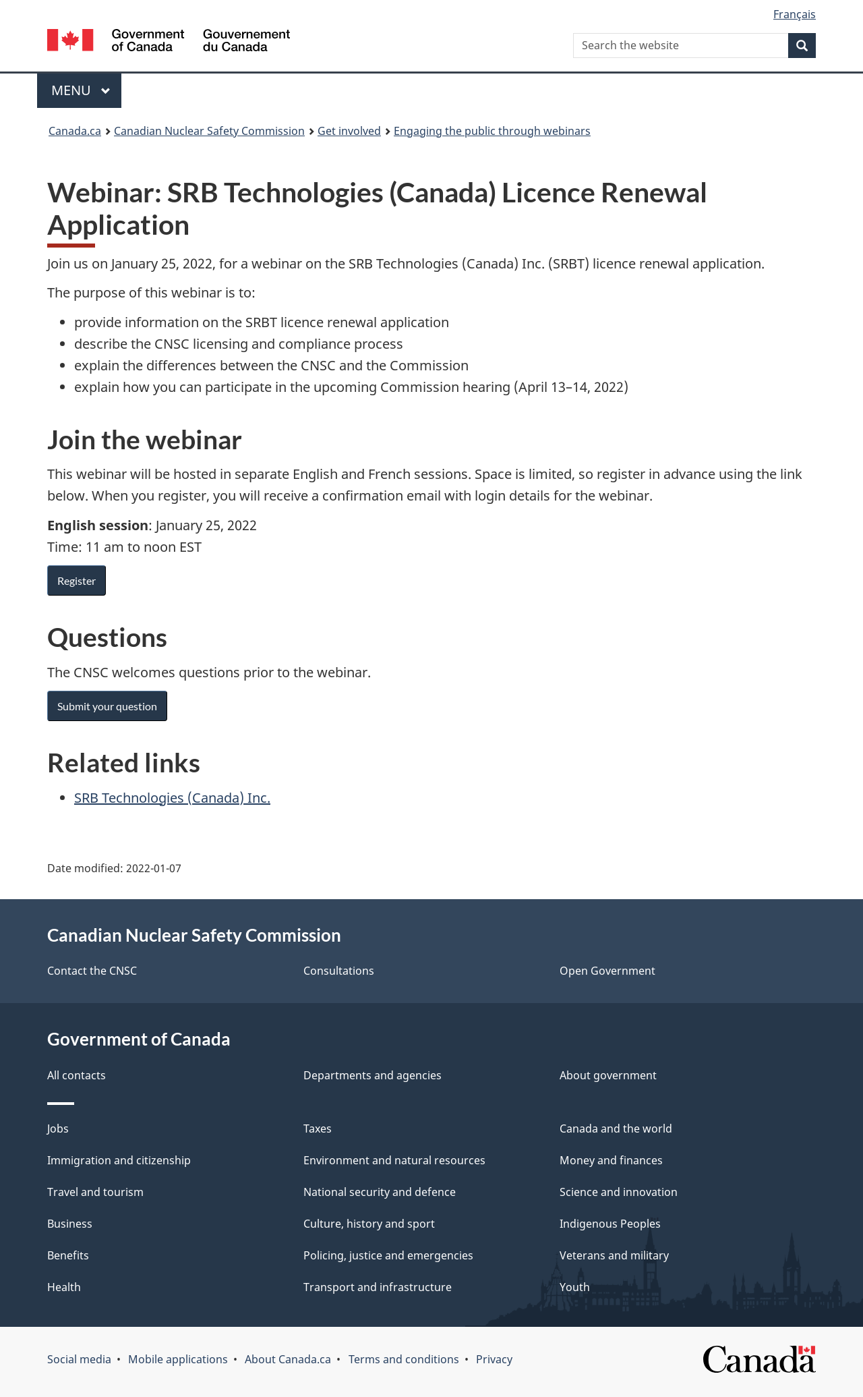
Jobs (58, 1128)
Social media (79, 1359)
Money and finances (611, 1160)
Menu (81, 90)
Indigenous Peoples (610, 1223)
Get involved (349, 130)
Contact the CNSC (92, 970)
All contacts (76, 1075)
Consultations (338, 970)
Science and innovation (619, 1192)
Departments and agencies (372, 1075)
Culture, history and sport (369, 1223)
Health (64, 1287)
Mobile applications (178, 1359)
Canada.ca (75, 130)
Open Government (607, 970)
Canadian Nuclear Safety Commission (209, 130)
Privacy (494, 1359)
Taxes (317, 1128)
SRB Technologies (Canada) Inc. (172, 798)
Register (76, 580)
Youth (575, 1287)
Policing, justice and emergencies (388, 1255)
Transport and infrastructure (377, 1287)
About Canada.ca (288, 1359)
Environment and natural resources (394, 1160)
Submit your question (107, 706)
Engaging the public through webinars (492, 130)
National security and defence (379, 1192)
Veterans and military (614, 1255)
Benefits (68, 1255)
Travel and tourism (95, 1192)
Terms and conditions (404, 1359)
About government (608, 1075)
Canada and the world (616, 1128)
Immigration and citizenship (119, 1160)
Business (69, 1223)
